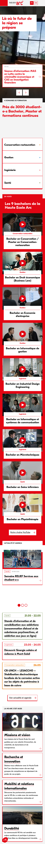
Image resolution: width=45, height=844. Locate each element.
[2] (22, 605)
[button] (4, 3)
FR (32, 3)
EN (36, 3)
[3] (26, 605)
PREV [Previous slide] (19, 93)
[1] (19, 605)
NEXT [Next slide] (26, 93)
